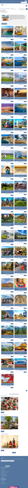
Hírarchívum (14, 452)
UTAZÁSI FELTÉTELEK (3, 469)
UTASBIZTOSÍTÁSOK (3, 473)
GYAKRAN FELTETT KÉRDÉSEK (4, 475)
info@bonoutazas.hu (4, 483)
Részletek (12, 39)
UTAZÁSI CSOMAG (3, 470)
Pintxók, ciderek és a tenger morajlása (7, 396)
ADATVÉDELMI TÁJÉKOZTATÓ (4, 474)
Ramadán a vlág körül (4, 434)
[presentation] (7, 463)
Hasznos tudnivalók (4, 23)
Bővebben (2, 412)
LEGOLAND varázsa (4, 415)
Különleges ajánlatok (5, 8)
